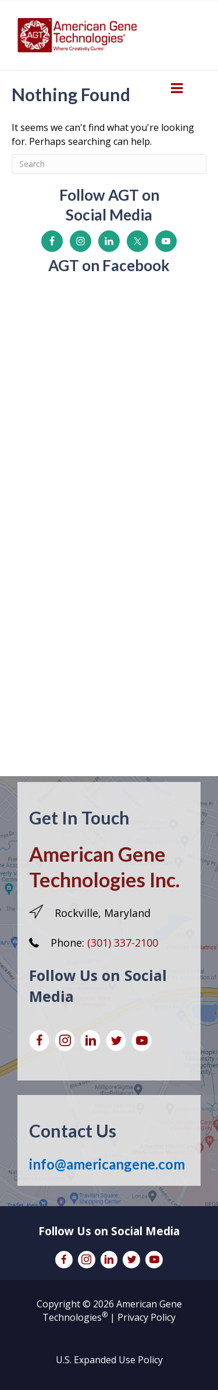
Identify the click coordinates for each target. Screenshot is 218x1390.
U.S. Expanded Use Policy (109, 1359)
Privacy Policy (146, 1317)
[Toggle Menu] (177, 88)
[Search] (109, 164)
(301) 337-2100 (122, 943)
